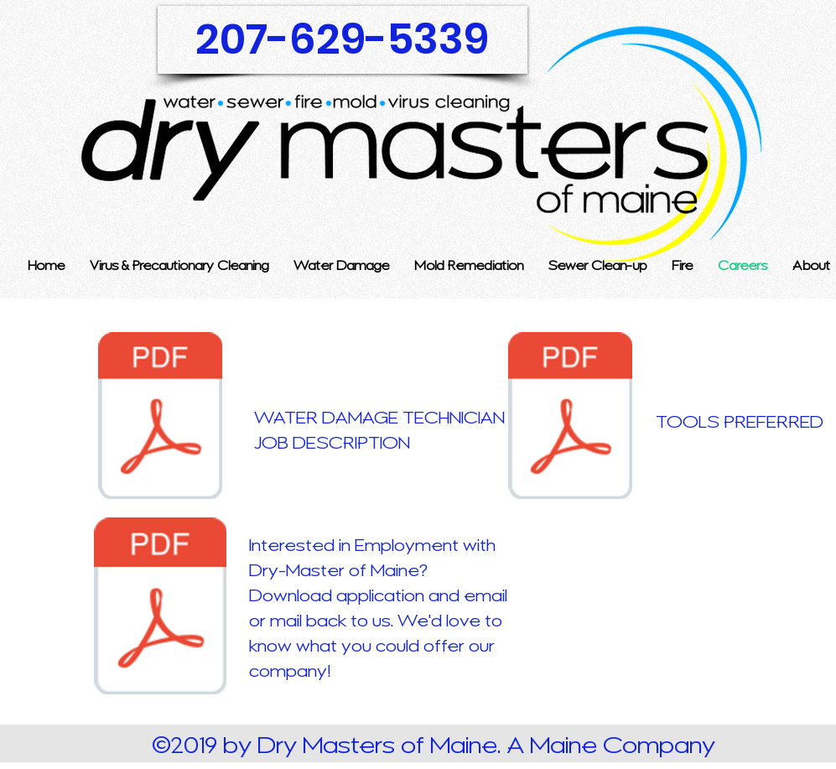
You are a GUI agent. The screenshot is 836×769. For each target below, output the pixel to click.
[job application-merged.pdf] (160, 608)
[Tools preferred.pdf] (570, 417)
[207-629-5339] (342, 40)
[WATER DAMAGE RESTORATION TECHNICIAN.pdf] (160, 417)
